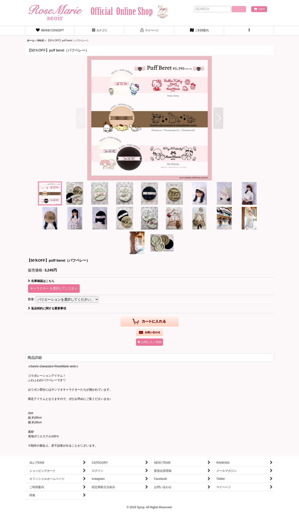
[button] (249, 30)
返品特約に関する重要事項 (47, 308)
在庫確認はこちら (41, 281)
